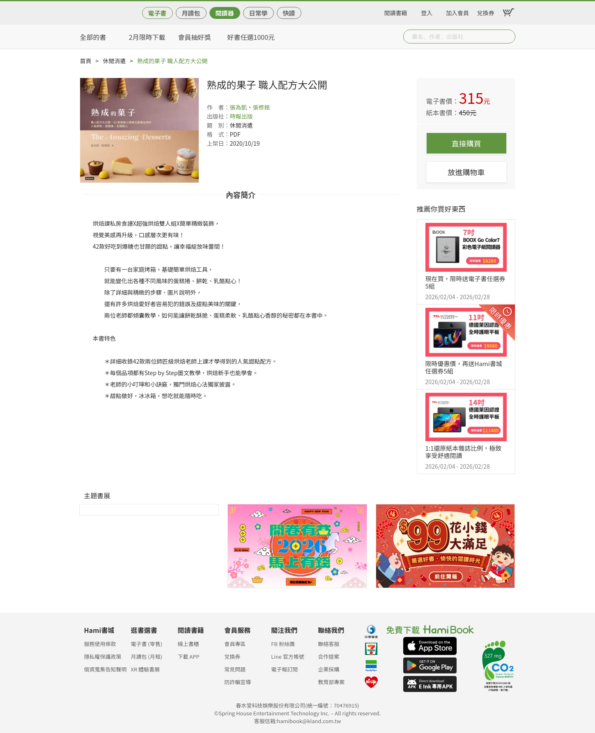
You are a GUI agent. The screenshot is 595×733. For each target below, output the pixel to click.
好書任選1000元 (251, 37)
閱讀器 (224, 13)
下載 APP (188, 656)
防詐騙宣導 (237, 682)
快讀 (289, 13)
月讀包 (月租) (146, 656)
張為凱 (238, 107)
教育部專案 (331, 682)
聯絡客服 (328, 644)
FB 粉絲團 (283, 644)
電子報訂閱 (284, 669)
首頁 (86, 61)
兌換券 (485, 11)
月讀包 (190, 13)
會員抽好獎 (194, 37)
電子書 (157, 13)
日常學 (258, 13)
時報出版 (241, 116)
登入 (426, 11)
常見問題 (235, 669)
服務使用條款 (100, 644)
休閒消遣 (114, 61)
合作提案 (328, 656)
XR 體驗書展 (145, 669)
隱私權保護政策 (103, 656)
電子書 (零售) (146, 644)
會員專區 (235, 644)
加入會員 (457, 11)
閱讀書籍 (395, 11)
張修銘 (261, 107)
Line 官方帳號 (287, 656)
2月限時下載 (147, 37)
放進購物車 (466, 172)
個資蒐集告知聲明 (105, 669)
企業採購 (328, 669)
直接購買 (466, 143)
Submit (508, 36)
